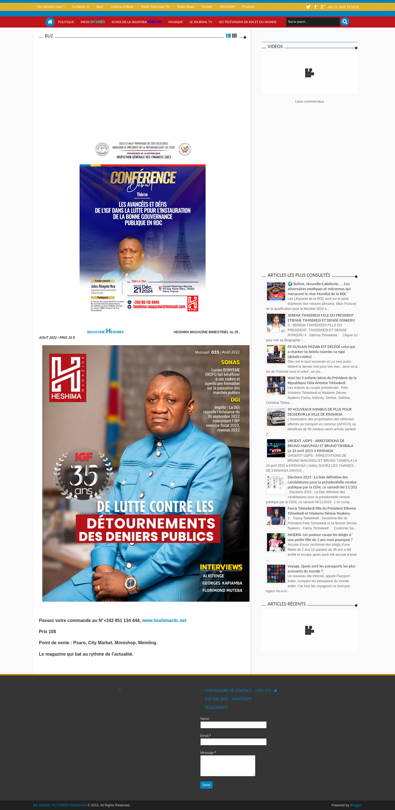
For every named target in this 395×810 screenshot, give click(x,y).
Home (50, 22)
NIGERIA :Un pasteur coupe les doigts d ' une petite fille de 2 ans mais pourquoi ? (320, 537)
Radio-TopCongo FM (155, 6)
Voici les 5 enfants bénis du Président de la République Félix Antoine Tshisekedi (322, 380)
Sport (99, 6)
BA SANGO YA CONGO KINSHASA (60, 805)
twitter (308, 7)
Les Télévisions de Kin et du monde (247, 22)
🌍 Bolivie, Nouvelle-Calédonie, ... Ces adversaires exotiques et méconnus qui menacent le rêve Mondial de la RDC (319, 288)
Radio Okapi (185, 6)
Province (248, 6)
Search (344, 21)
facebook (315, 7)
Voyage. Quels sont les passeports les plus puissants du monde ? (322, 569)
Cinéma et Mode (122, 6)
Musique (176, 22)
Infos (93, 22)
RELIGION (227, 6)
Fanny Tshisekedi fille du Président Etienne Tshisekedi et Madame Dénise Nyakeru (322, 511)
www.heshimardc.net (165, 620)
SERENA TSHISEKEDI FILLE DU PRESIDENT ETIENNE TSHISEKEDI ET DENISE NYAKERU (321, 318)
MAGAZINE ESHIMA (105, 332)
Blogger (356, 805)
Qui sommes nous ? (51, 6)
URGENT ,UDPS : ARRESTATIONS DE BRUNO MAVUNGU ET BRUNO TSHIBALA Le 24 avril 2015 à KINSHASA (320, 445)
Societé (207, 6)
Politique (66, 22)
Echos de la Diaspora (137, 22)
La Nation (78, 6)
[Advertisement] (142, 80)
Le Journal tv (201, 22)
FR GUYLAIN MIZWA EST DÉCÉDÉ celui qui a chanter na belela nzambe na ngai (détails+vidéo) (321, 351)
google (322, 7)
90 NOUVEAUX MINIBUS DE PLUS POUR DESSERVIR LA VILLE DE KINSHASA (320, 412)
